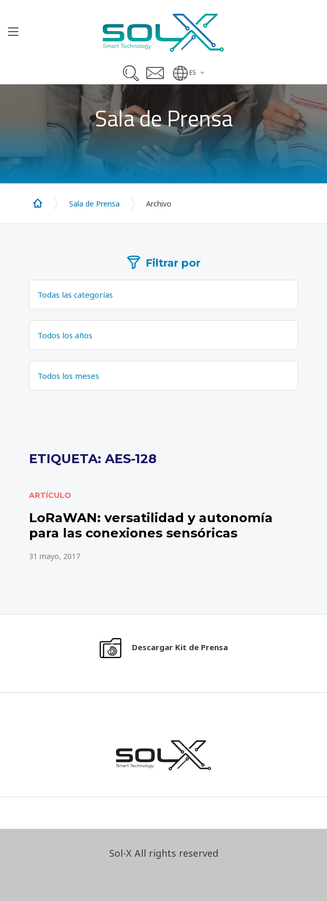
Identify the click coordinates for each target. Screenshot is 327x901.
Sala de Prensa (94, 204)
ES (192, 72)
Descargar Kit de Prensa (180, 647)
